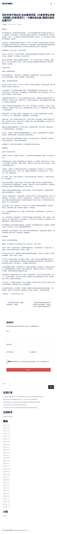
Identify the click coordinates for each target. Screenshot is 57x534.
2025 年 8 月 (6, 447)
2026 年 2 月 (6, 431)
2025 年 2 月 (6, 463)
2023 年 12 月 (6, 501)
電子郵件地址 (10, 352)
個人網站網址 (33, 352)
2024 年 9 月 (6, 477)
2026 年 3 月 (6, 428)
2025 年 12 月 (6, 436)
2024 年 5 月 (6, 488)
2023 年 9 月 (6, 507)
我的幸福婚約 (7, 4)
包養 (35, 84)
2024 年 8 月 (6, 480)
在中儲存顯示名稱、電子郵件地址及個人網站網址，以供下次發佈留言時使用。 (27, 362)
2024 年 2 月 (6, 496)
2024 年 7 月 (6, 482)
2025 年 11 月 (6, 439)
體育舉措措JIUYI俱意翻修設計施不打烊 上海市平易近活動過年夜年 (20, 399)
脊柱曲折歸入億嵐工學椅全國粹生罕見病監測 (15, 405)
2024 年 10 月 (6, 474)
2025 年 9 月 (6, 444)
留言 (8, 331)
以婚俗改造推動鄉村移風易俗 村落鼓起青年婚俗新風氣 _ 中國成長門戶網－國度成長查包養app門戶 (42, 304)
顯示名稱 (9, 344)
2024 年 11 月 (6, 471)
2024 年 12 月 (6, 469)
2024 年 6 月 (6, 485)
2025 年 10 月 (6, 441)
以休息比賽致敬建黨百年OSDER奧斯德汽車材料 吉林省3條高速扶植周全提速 (23, 396)
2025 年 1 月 (6, 466)
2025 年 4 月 (6, 458)
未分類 (5, 516)
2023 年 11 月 (6, 504)
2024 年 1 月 (6, 499)
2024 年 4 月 (6, 490)
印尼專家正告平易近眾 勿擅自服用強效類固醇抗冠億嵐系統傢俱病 (20, 407)
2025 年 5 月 (6, 455)
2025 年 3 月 (6, 461)
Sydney (26, 530)
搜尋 (4, 383)
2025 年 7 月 (6, 450)
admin (5, 24)
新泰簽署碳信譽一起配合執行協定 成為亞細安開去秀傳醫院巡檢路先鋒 (21, 402)
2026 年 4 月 (6, 425)
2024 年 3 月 (6, 493)
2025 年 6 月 (6, 452)
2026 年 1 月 (6, 433)
